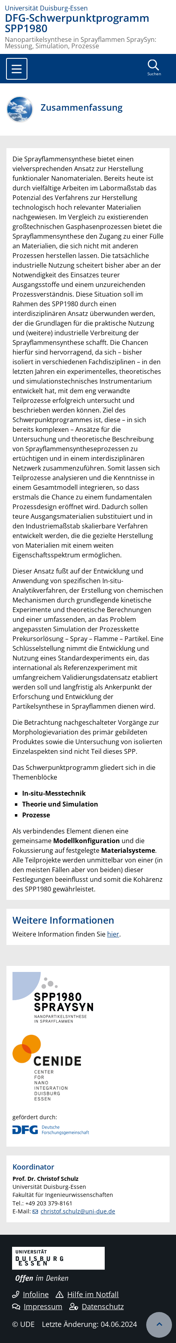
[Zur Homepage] (88, 8)
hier (113, 934)
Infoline (30, 1294)
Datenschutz (96, 1306)
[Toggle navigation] (16, 69)
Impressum (37, 1306)
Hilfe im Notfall (87, 1294)
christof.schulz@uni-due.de (78, 1211)
